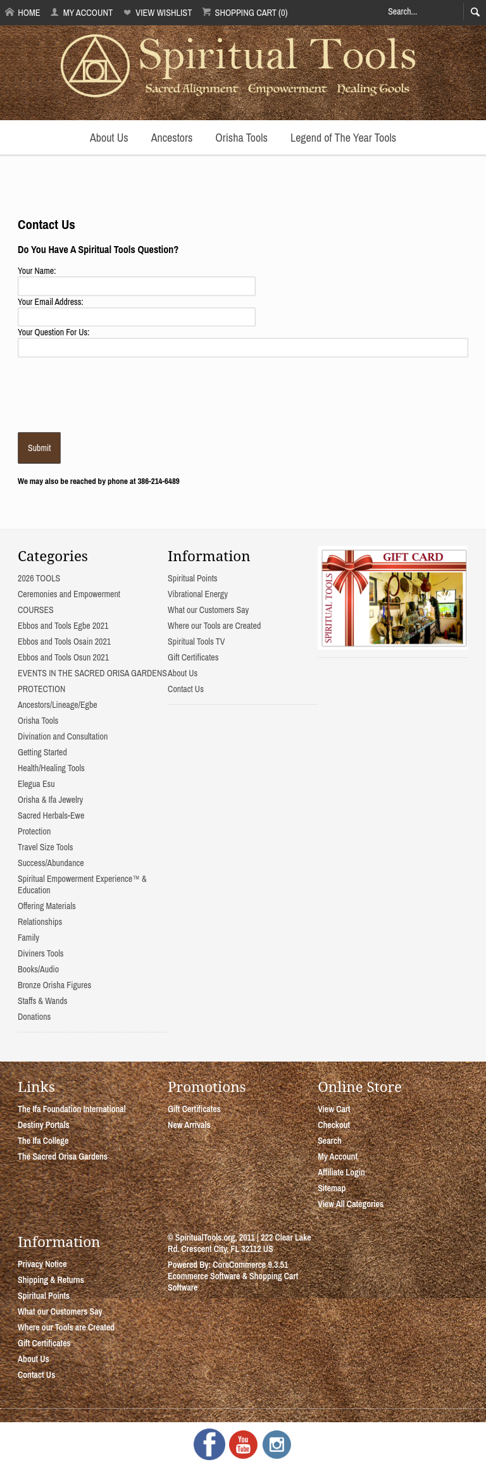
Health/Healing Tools (51, 768)
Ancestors (172, 138)
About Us (109, 138)
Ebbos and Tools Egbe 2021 (63, 625)
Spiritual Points (193, 578)
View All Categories (350, 1204)
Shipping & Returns (51, 1280)
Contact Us (186, 689)
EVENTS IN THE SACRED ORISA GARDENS (92, 673)
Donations (34, 1016)
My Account (81, 12)
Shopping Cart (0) (244, 12)
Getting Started (42, 752)
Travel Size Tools (45, 847)
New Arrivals (189, 1125)
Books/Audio (38, 969)
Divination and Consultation (63, 736)
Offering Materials (47, 906)
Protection (34, 831)
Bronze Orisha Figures (54, 985)
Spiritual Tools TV (196, 641)
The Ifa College (43, 1140)
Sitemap (332, 1188)
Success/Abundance (51, 863)
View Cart (334, 1109)
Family (28, 937)
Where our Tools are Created (214, 625)
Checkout (334, 1125)
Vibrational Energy (198, 594)
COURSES (36, 610)
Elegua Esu (36, 784)
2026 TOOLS (39, 578)
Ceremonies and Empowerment (69, 594)
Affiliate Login (341, 1172)
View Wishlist (157, 12)
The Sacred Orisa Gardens (63, 1156)
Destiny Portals (44, 1125)
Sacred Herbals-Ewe (51, 815)
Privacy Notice (42, 1264)
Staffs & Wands (43, 1001)
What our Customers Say (208, 610)
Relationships (40, 921)
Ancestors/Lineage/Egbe (57, 704)
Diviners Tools (41, 953)
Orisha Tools (241, 138)
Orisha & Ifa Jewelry (50, 799)
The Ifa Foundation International (72, 1109)
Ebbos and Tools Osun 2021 (63, 657)
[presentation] (114, 393)
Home (22, 12)
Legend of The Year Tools (343, 138)
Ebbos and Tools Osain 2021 (64, 641)
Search (330, 1140)
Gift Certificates (193, 657)
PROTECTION (41, 689)
